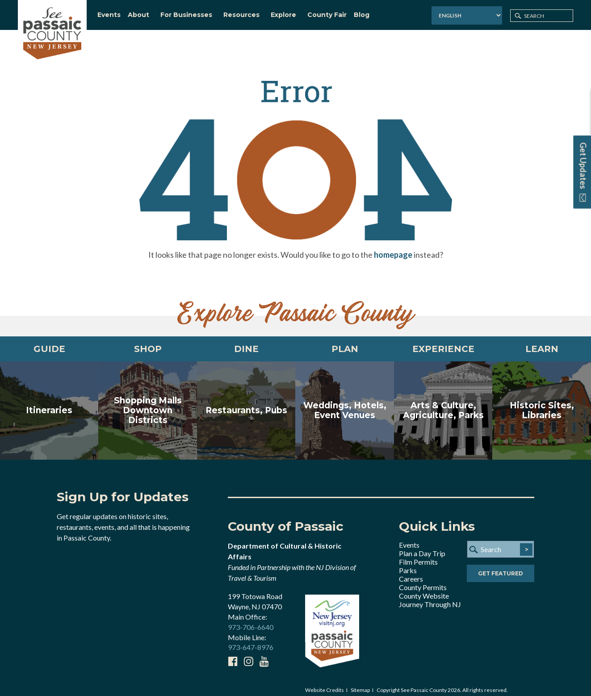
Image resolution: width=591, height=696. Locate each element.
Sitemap (360, 683)
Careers (411, 572)
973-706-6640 (250, 620)
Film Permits (418, 555)
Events (409, 538)
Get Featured (500, 566)
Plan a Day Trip (422, 546)
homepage (393, 248)
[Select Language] (467, 15)
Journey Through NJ (430, 597)
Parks (408, 563)
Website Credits (324, 683)
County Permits (423, 580)
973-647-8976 (250, 640)
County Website (424, 589)
